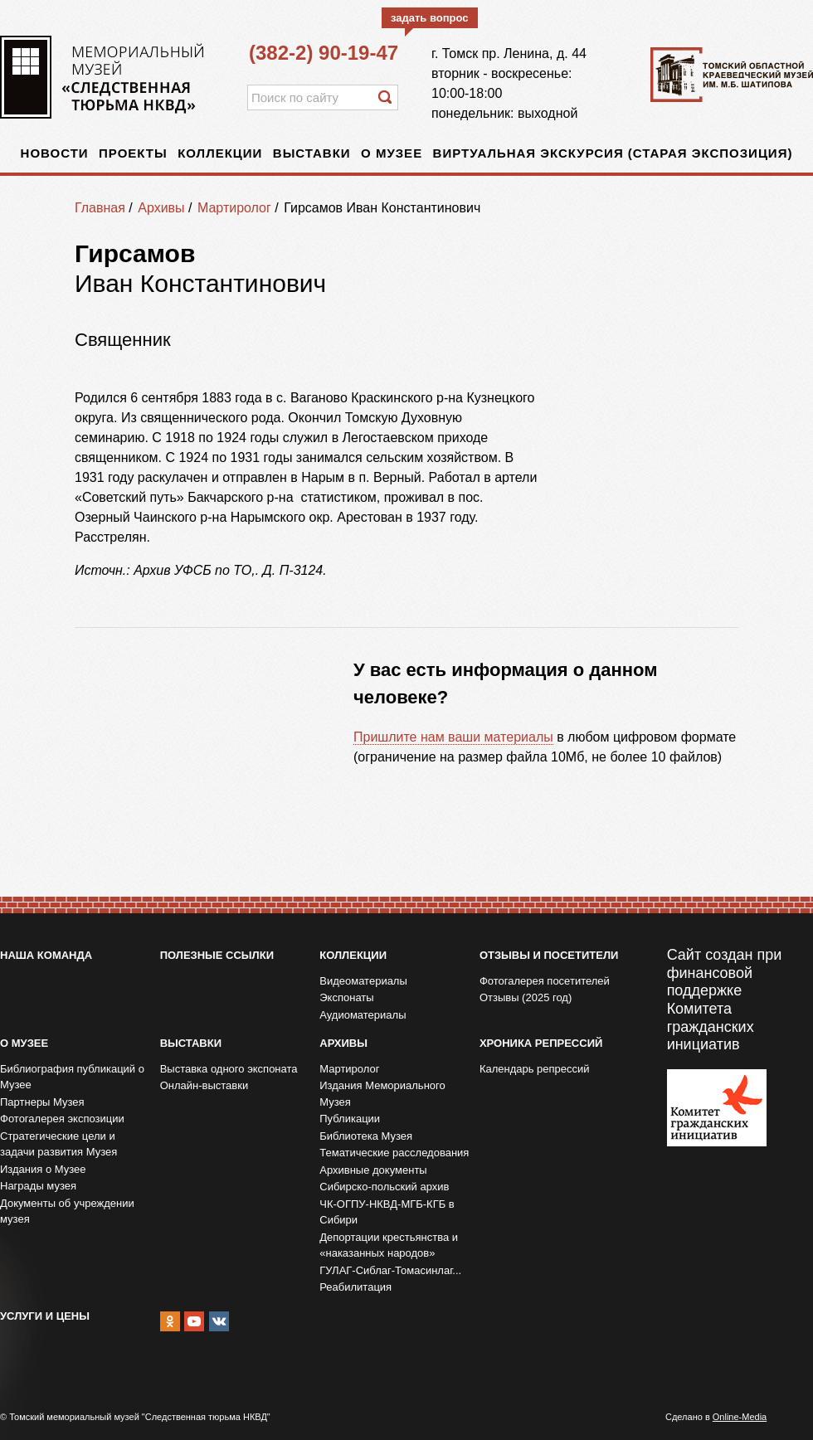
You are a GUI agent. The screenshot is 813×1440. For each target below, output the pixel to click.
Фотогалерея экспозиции (62, 1118)
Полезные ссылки (217, 955)
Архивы (161, 208)
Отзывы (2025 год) (526, 997)
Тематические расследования (394, 1152)
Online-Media (740, 1417)
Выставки (312, 153)
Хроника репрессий (541, 1043)
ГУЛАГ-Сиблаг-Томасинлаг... (390, 1270)
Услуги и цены (45, 1316)
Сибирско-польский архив (384, 1186)
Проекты (133, 153)
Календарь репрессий (535, 1069)
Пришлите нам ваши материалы (453, 737)
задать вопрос (430, 18)
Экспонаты (346, 997)
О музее (391, 153)
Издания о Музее (43, 1169)
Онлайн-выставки (204, 1085)
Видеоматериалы (363, 981)
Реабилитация (355, 1287)
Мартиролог (234, 208)
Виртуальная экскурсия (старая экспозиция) (613, 153)
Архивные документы (372, 1170)
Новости (55, 153)
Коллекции (220, 153)
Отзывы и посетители (549, 955)
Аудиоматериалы (362, 1015)
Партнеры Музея (42, 1102)
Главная (100, 208)
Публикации (349, 1118)
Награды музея (38, 1186)
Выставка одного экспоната (229, 1069)
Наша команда (46, 955)
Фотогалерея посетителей (545, 981)
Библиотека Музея (365, 1136)
